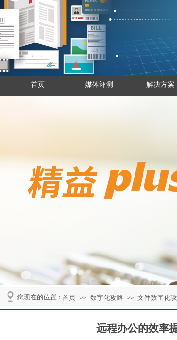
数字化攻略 (106, 297)
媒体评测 (99, 84)
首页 (38, 84)
